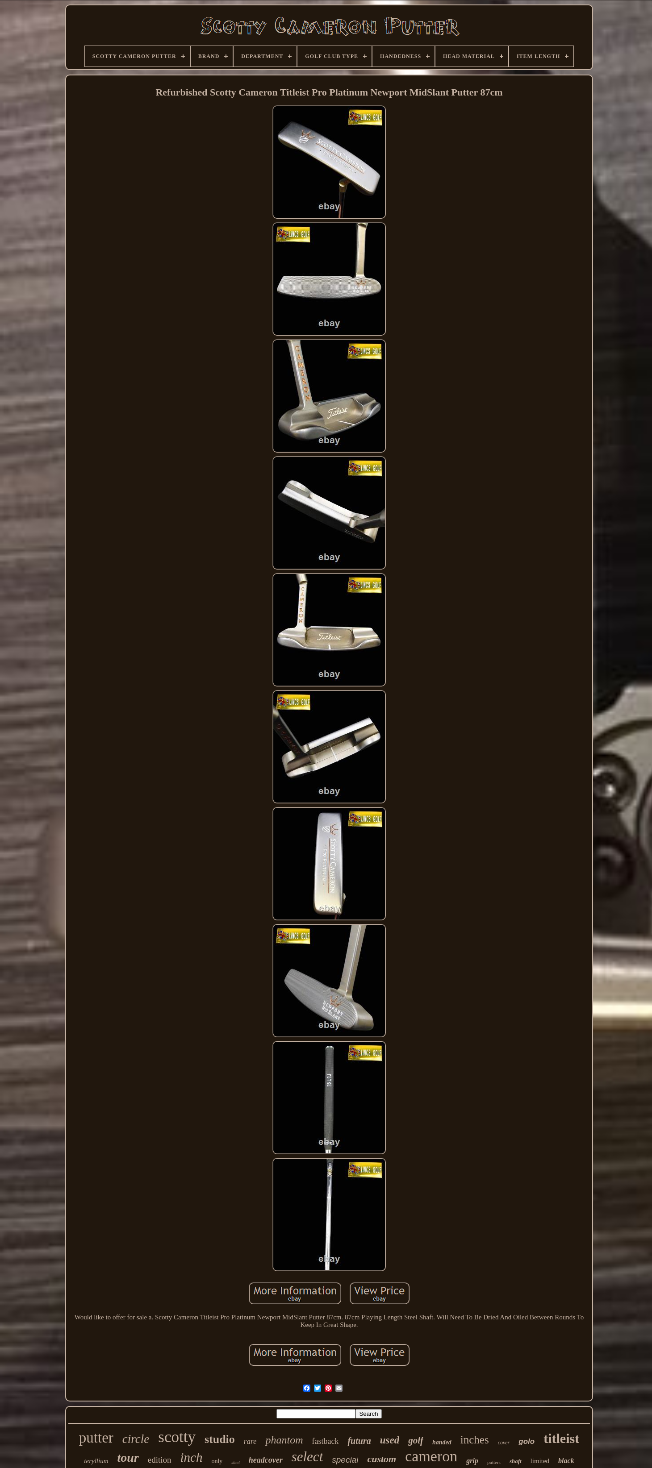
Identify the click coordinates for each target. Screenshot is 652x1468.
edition (159, 1459)
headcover (266, 1460)
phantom (284, 1440)
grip (472, 1460)
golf (415, 1440)
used (389, 1440)
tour (128, 1457)
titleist (561, 1438)
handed (441, 1442)
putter (96, 1438)
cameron (431, 1456)
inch (191, 1457)
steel (235, 1462)
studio (220, 1439)
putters (494, 1462)
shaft (516, 1461)
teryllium (96, 1460)
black (566, 1460)
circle (135, 1439)
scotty (177, 1437)
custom (381, 1458)
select (307, 1456)
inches (474, 1440)
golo (526, 1441)
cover (504, 1442)
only (216, 1461)
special (345, 1459)
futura (359, 1441)
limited (540, 1460)
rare (250, 1441)
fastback (325, 1441)
